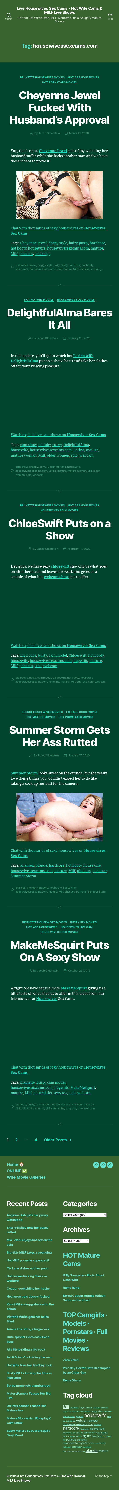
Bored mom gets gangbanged (28, 1385)
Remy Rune (71, 1287)
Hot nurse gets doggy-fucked (28, 1296)
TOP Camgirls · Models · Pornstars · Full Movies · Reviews (85, 1332)
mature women (69, 1417)
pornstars (71, 1439)
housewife (36, 248)
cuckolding (70, 1421)
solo (74, 455)
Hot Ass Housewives (83, 77)
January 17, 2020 (79, 755)
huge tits (80, 661)
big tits (86, 1436)
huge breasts (85, 1407)
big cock (94, 1428)
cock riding (101, 1432)
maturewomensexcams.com (74, 1451)
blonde (41, 865)
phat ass (26, 254)
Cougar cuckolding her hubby (28, 1288)
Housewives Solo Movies (76, 299)
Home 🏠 (15, 1164)
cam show (28, 445)
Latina (78, 450)
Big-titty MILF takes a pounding (29, 1252)
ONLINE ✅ (17, 1170)
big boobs (28, 655)
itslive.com (67, 1447)
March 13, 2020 (79, 133)
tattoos (79, 1436)
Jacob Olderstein (49, 133)
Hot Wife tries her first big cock (29, 1365)
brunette (27, 1082)
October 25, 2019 (79, 970)
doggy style (58, 243)
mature (97, 248)
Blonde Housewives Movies (42, 712)
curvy (57, 445)
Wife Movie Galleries (26, 1177)
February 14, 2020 (79, 548)
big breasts (74, 1407)
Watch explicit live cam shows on (58, 435)
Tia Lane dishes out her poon (27, 1268)
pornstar (99, 871)
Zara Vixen (70, 1360)
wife (102, 1428)
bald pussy (77, 1447)
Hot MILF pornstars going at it (28, 1260)
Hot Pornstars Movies (59, 82)
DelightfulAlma (76, 445)
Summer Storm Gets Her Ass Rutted (59, 736)
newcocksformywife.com (78, 1443)
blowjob (72, 1436)
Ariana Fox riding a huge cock (28, 1329)
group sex (80, 1417)
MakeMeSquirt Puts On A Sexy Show (59, 951)
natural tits (42, 1093)
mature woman (24, 455)
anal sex (27, 865)
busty (42, 655)
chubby (44, 445)
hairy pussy (78, 243)
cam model (58, 655)
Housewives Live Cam (77, 927)
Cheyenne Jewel (33, 243)
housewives (84, 1429)
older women (58, 455)
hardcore (97, 243)
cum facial (87, 1447)
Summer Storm (23, 876)
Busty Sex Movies (83, 922)
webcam (86, 455)
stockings (42, 254)
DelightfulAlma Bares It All (59, 318)
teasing (66, 1436)
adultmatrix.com (69, 1433)
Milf (14, 254)
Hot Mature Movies (39, 299)
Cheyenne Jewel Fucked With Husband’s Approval (59, 107)
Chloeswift (78, 655)
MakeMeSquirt (82, 1087)
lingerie (101, 1436)
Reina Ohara (72, 1380)
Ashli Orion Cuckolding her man (29, 1357)
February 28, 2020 (79, 338)
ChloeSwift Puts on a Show (59, 529)
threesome (107, 1411)
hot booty (18, 248)
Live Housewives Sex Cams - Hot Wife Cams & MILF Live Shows (59, 10)
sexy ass (60, 1093)
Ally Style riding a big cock (26, 1349)
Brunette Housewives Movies (42, 77)
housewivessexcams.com (68, 248)
